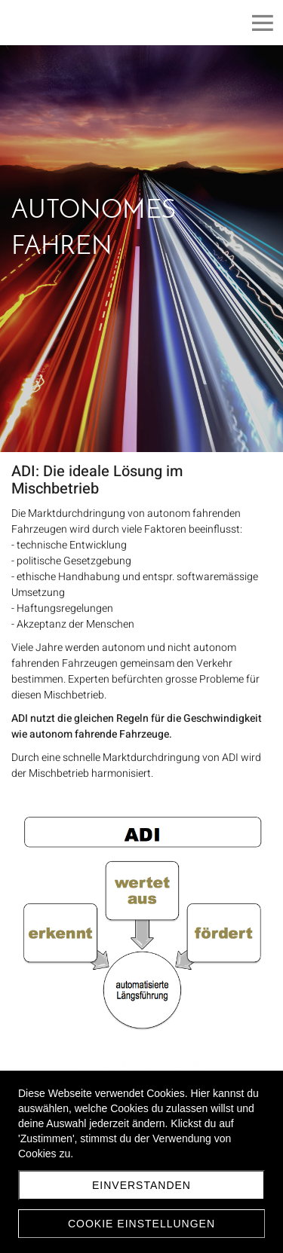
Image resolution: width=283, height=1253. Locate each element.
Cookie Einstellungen (141, 1224)
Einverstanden (141, 1185)
